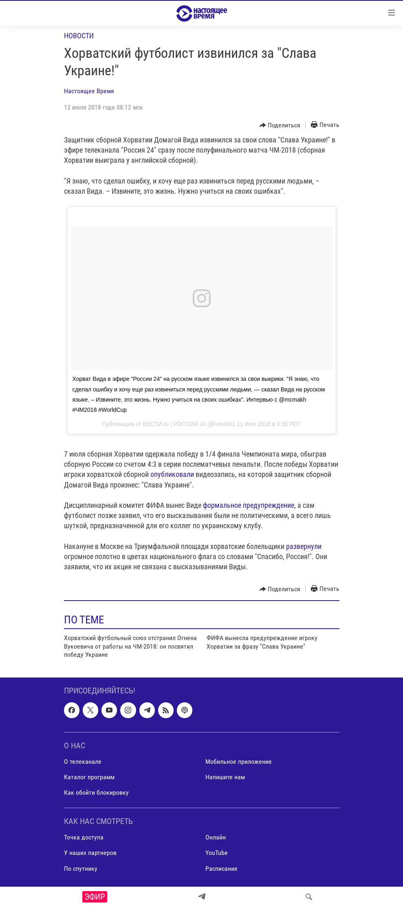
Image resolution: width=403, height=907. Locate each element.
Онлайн (215, 837)
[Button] (280, 125)
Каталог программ (89, 777)
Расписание (221, 868)
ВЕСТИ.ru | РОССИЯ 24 (174, 424)
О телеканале (82, 761)
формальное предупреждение (248, 505)
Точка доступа (84, 837)
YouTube (216, 853)
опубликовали (172, 474)
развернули (304, 546)
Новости (79, 35)
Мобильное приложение (238, 761)
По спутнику (80, 868)
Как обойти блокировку (96, 793)
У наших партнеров (90, 853)
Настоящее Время (89, 91)
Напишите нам (225, 777)
